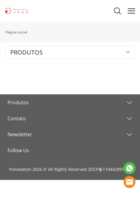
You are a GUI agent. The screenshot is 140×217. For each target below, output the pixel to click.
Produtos (18, 102)
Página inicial (16, 32)
